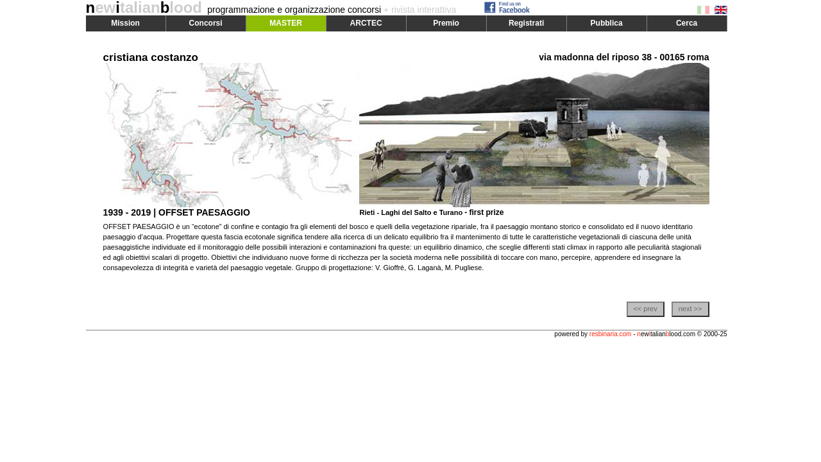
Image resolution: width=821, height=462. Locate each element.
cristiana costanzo (150, 57)
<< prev (645, 308)
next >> (690, 308)
